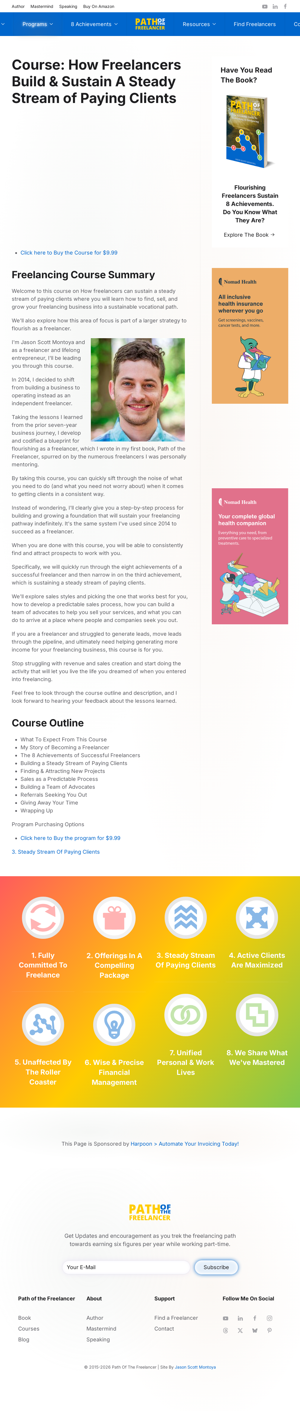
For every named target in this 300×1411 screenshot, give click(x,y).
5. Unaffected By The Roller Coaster (43, 1072)
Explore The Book (246, 235)
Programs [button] (38, 24)
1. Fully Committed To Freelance (43, 965)
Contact (164, 1329)
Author (18, 6)
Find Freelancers (255, 24)
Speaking (68, 6)
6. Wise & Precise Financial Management (114, 1072)
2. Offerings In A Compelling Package (114, 965)
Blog (23, 1339)
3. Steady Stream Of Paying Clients (56, 852)
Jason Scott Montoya (195, 1366)
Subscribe (216, 1267)
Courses (29, 1329)
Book (24, 1318)
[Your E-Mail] (126, 1267)
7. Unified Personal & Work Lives (185, 1063)
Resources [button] (199, 24)
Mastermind (41, 6)
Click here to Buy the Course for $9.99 (69, 253)
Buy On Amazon (98, 6)
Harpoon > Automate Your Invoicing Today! (185, 1144)
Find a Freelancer (176, 1318)
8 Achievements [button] (94, 24)
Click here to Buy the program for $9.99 (70, 838)
